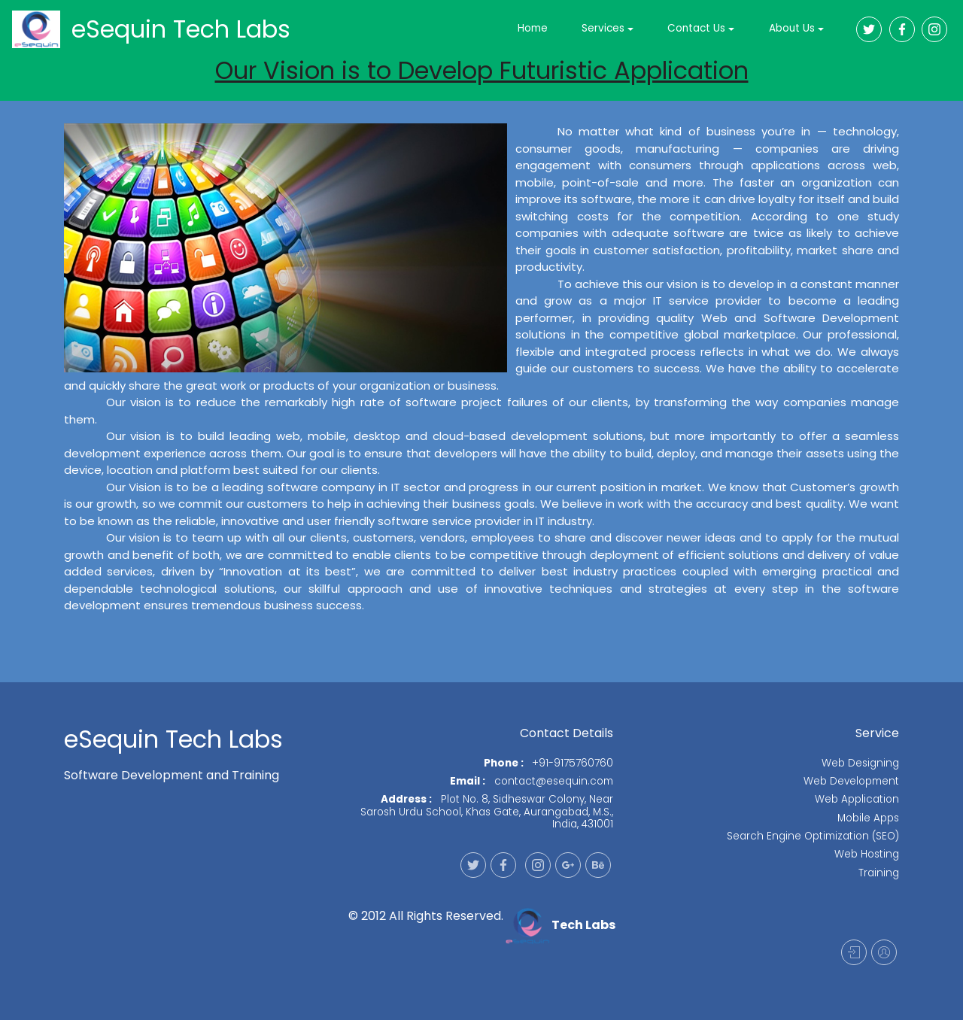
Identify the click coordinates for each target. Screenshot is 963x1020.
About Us (792, 29)
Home (533, 29)
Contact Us (696, 29)
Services (603, 29)
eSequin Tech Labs (180, 29)
